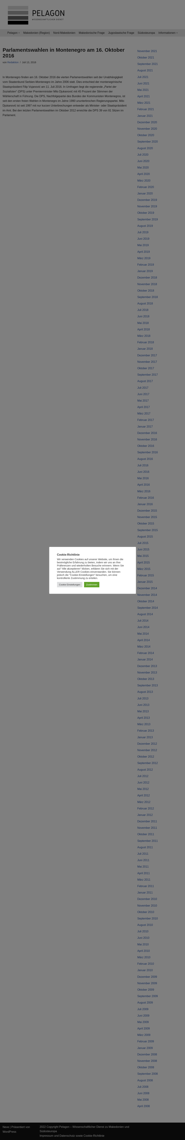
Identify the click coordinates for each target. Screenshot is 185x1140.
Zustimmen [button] (91, 584)
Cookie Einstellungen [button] (69, 584)
